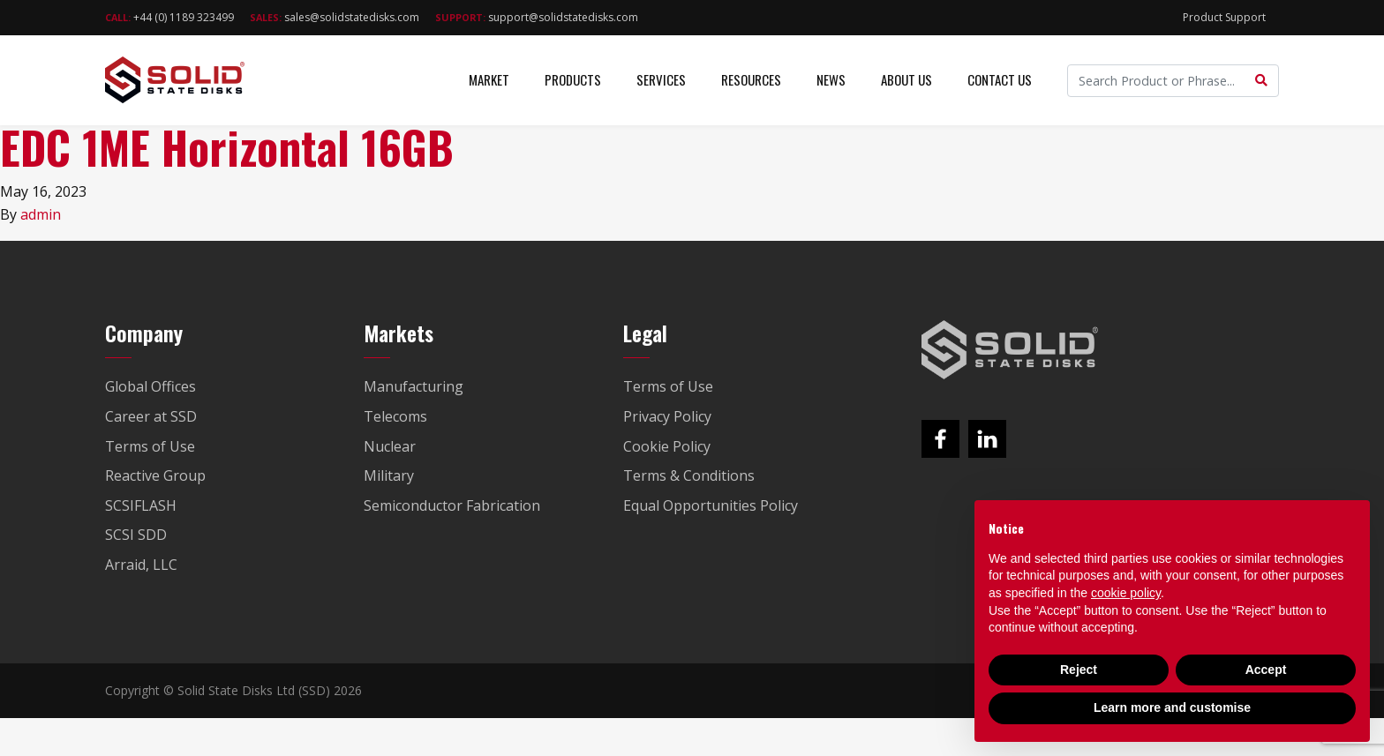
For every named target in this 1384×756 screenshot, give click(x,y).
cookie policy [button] (1126, 593)
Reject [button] (1078, 669)
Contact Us (999, 79)
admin (40, 214)
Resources (751, 79)
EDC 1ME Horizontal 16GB (227, 147)
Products (573, 79)
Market (489, 79)
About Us (906, 79)
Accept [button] (1266, 669)
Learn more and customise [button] (1172, 707)
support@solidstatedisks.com (536, 17)
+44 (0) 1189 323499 (169, 17)
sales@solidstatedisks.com (334, 17)
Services (661, 79)
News (831, 79)
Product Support (1224, 17)
